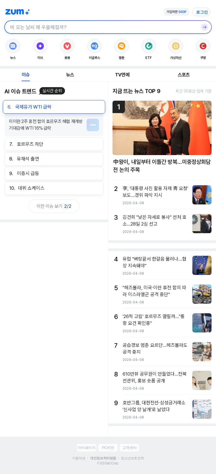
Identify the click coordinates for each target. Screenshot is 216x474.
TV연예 (122, 75)
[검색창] (100, 27)
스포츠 (184, 75)
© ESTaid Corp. (108, 463)
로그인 (202, 12)
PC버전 (108, 448)
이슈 (26, 75)
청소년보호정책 (132, 458)
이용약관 (78, 458)
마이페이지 (87, 448)
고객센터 (129, 448)
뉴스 (70, 75)
